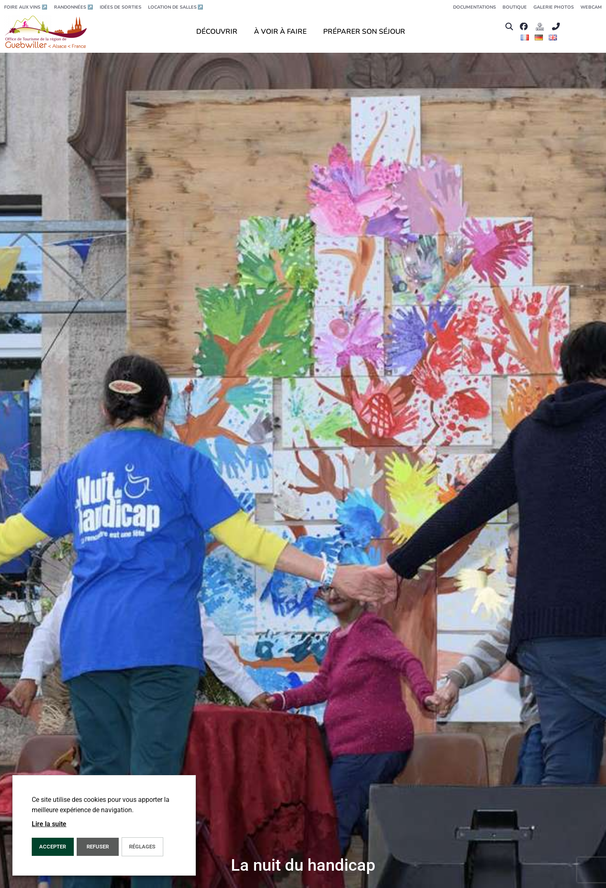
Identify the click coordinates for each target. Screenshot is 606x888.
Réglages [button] (142, 846)
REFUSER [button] (98, 846)
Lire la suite (49, 824)
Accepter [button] (52, 846)
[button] (509, 26)
